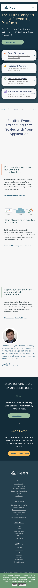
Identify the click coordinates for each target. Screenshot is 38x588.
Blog (19, 552)
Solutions (19, 501)
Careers (19, 555)
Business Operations (19, 510)
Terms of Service (28, 573)
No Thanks (22, 584)
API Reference (19, 531)
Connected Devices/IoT (19, 517)
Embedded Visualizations (19, 491)
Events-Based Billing (19, 512)
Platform (19, 480)
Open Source (19, 538)
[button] (4, 348)
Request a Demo (17, 453)
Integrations (19, 533)
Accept (14, 584)
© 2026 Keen (8, 573)
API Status (19, 496)
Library (19, 529)
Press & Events (19, 562)
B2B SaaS (19, 515)
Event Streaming (19, 484)
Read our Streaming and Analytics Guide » (19, 252)
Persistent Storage (19, 486)
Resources (19, 523)
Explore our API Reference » (14, 201)
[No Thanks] (35, 581)
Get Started (10, 42)
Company (19, 544)
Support (19, 526)
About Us (19, 547)
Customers (19, 550)
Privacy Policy (18, 573)
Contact (19, 557)
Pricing (19, 493)
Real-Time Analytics (19, 488)
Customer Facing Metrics (19, 505)
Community (19, 559)
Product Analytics (19, 507)
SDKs (19, 536)
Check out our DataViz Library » (16, 324)
